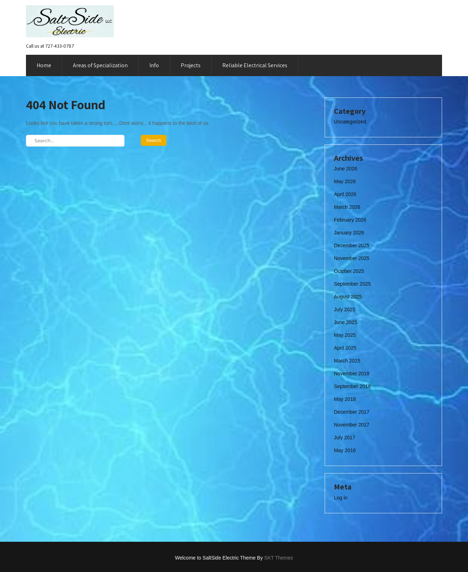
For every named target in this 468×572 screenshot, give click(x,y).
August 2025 (348, 297)
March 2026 (347, 207)
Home (44, 65)
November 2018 (351, 373)
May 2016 (345, 450)
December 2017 (351, 412)
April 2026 (345, 194)
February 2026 (350, 220)
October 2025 (349, 271)
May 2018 (345, 399)
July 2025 (344, 309)
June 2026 (345, 168)
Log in (340, 497)
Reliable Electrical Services (254, 65)
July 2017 (344, 437)
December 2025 (351, 245)
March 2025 (347, 361)
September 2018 (352, 386)
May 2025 (345, 335)
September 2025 (352, 284)
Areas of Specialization (100, 65)
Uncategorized (350, 122)
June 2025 (345, 322)
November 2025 (351, 258)
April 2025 (345, 348)
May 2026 (345, 181)
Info (154, 65)
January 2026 (349, 232)
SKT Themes (278, 558)
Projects (191, 65)
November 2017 (351, 425)
